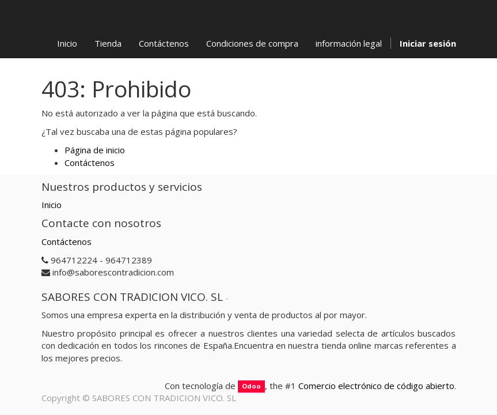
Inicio (51, 204)
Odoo (251, 386)
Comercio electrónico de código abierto (376, 385)
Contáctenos (90, 162)
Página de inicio (95, 150)
